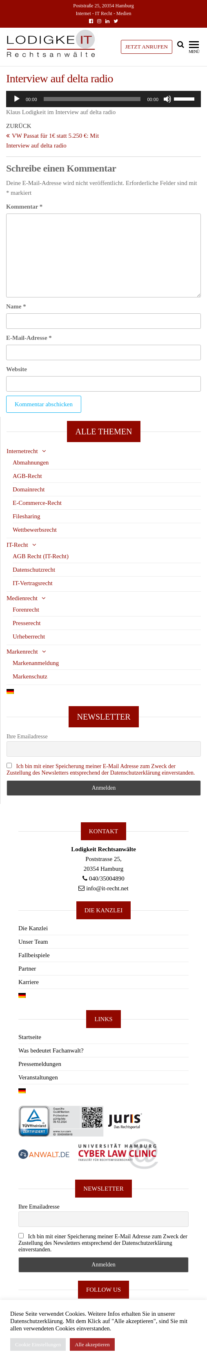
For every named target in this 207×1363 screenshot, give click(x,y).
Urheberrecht (29, 636)
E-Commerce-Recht (37, 503)
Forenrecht (26, 609)
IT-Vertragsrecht (33, 583)
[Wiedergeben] (17, 99)
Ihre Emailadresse (27, 736)
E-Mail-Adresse (29, 338)
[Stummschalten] (167, 99)
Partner (27, 968)
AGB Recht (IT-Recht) (41, 556)
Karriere (28, 982)
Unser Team (33, 941)
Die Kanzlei (33, 928)
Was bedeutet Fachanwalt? (51, 1050)
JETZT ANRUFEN (146, 47)
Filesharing (26, 516)
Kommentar (24, 206)
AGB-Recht (27, 476)
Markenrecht (22, 651)
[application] (103, 99)
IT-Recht (17, 545)
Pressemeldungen (39, 1064)
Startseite (29, 1037)
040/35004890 (107, 878)
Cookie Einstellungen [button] (38, 1344)
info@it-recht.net (107, 888)
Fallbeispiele (34, 955)
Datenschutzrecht (34, 569)
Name (16, 306)
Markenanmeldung (36, 663)
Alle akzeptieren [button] (92, 1344)
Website (16, 369)
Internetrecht (22, 451)
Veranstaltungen (38, 1077)
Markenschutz (30, 676)
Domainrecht (29, 489)
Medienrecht (22, 598)
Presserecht (26, 623)
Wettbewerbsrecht (35, 529)
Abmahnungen (31, 462)
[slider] (92, 99)
